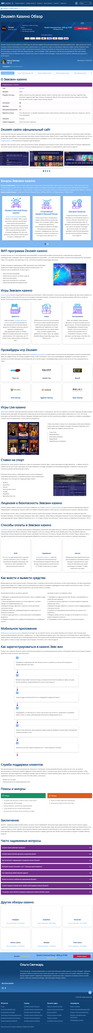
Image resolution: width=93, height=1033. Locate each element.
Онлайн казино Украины (32, 1021)
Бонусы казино (30, 3)
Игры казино (47, 3)
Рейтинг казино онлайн (54, 1006)
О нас (2, 1006)
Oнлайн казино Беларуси (32, 1018)
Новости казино (52, 1018)
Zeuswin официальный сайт (25, 73)
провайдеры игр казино (37, 354)
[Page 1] (45, 244)
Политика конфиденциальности (11, 1015)
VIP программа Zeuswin (62, 73)
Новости (62, 3)
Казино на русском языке (55, 1009)
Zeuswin (21, 88)
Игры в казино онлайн (54, 1015)
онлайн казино (5, 141)
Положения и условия (8, 1012)
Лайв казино (5, 412)
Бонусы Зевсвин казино (44, 73)
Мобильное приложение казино (11, 633)
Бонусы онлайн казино (8, 185)
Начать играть (83, 28)
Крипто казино (75, 1006)
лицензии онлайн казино (53, 507)
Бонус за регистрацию (13, 217)
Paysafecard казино (42, 557)
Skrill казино (6, 557)
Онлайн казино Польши (31, 1006)
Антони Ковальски (16, 66)
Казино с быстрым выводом (79, 1012)
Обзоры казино (13, 8)
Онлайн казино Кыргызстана (33, 1009)
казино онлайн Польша (8, 192)
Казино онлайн (19, 3)
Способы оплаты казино (8, 529)
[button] (43, 171)
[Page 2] (47, 244)
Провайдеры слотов (76, 1020)
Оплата (39, 3)
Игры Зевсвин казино (80, 73)
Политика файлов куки (8, 1009)
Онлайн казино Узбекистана (33, 1015)
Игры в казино (5, 295)
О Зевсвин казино (8, 73)
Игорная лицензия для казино (10, 1018)
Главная (5, 8)
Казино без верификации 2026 (80, 1009)
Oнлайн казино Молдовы (32, 1012)
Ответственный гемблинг (9, 1021)
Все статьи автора (7, 983)
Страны (56, 3)
